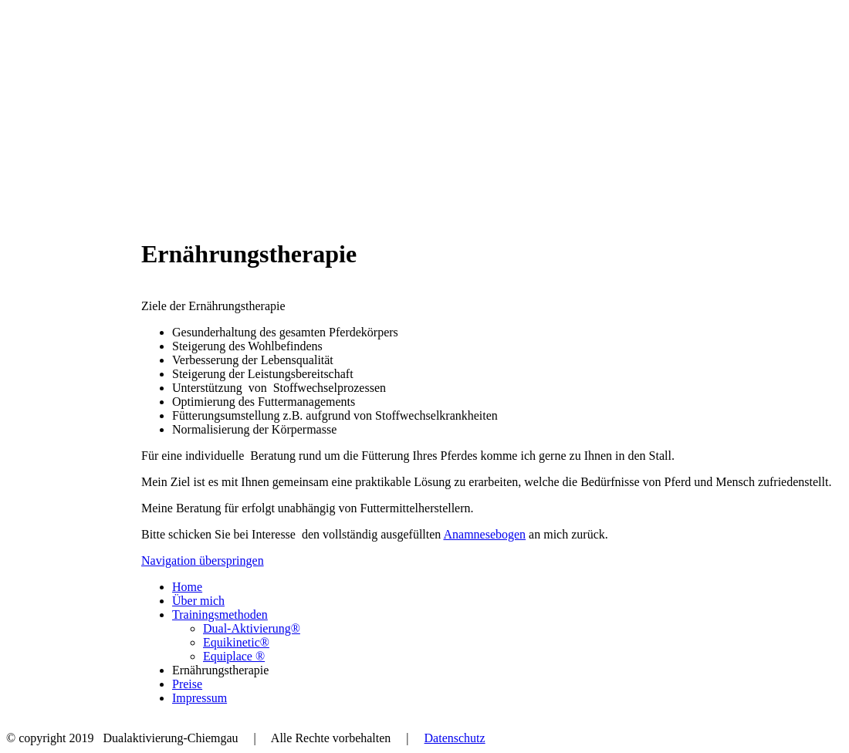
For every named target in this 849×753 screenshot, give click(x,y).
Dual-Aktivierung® (251, 628)
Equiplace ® (234, 656)
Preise (187, 684)
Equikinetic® (236, 642)
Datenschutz (454, 738)
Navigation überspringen (202, 560)
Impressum (199, 697)
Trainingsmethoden (220, 614)
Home (187, 586)
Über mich (198, 600)
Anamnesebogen (484, 534)
